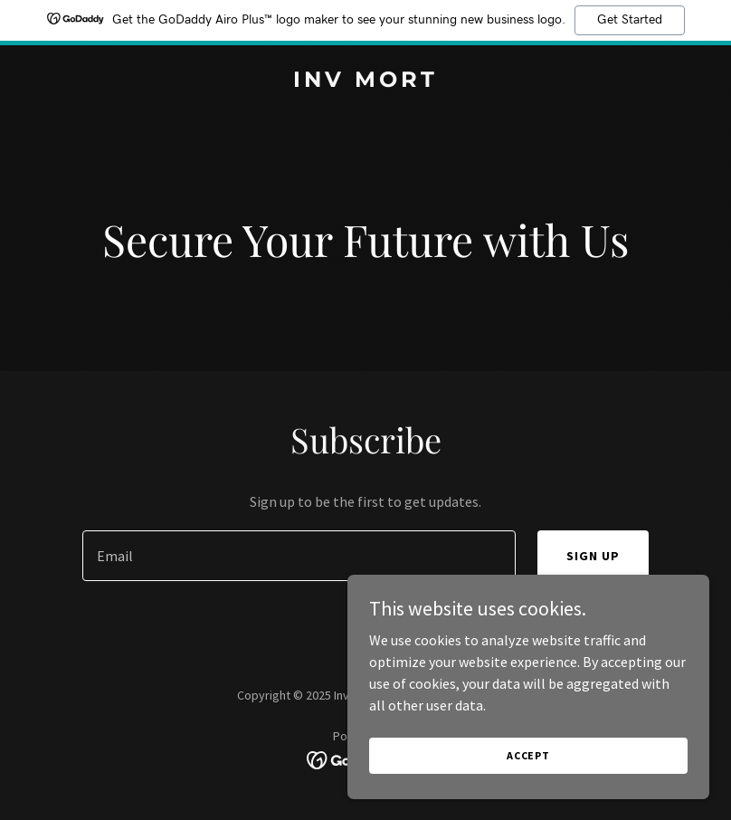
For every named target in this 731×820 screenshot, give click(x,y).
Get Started (629, 20)
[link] (365, 81)
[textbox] (298, 555)
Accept (528, 755)
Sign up (593, 556)
